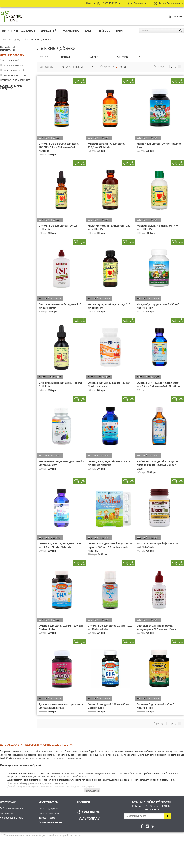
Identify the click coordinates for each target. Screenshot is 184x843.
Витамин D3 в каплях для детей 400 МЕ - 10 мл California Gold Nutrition (59, 147)
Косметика (70, 31)
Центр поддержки (48, 808)
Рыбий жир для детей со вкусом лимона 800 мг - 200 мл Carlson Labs (157, 465)
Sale (88, 31)
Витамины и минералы (8, 48)
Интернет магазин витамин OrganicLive (11, 16)
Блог (119, 31)
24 (117, 66)
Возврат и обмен (47, 817)
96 (125, 66)
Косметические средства (11, 87)
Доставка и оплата (49, 813)
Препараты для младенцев (15, 80)
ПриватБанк (89, 818)
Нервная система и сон (13, 75)
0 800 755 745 (110, 3)
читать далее (92, 790)
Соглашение (7, 813)
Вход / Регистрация (169, 3)
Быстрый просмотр (50, 138)
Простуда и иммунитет (12, 65)
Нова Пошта (89, 812)
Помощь (138, 3)
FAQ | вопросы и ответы (12, 808)
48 (121, 66)
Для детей (48, 31)
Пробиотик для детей (12, 70)
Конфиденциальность (11, 817)
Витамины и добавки (18, 31)
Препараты (139, 779)
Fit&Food (103, 31)
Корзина (177, 16)
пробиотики (163, 754)
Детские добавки (12, 55)
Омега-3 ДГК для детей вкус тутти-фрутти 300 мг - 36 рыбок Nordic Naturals (110, 547)
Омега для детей (9, 60)
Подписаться (167, 816)
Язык (89, 3)
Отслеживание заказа (50, 822)
